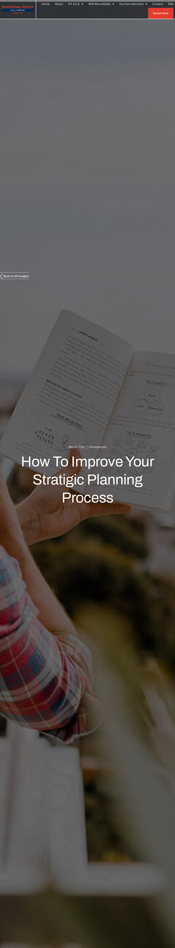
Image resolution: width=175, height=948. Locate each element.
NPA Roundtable (101, 4)
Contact (157, 4)
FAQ (170, 4)
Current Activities (133, 4)
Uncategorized (97, 446)
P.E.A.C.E (75, 4)
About (59, 4)
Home (46, 4)
